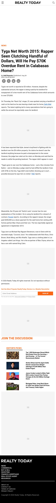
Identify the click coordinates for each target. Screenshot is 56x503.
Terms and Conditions (20, 296)
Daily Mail (47, 104)
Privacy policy (7, 491)
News (3, 45)
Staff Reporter (8, 75)
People (10, 217)
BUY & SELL (5, 470)
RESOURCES (6, 478)
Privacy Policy (31, 296)
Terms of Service (8, 489)
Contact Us (6, 487)
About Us (5, 485)
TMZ (33, 174)
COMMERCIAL (6, 468)
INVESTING (5, 472)
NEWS (3, 466)
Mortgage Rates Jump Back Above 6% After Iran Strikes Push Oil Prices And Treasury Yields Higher (38, 385)
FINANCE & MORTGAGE (10, 474)
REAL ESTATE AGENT (9, 476)
